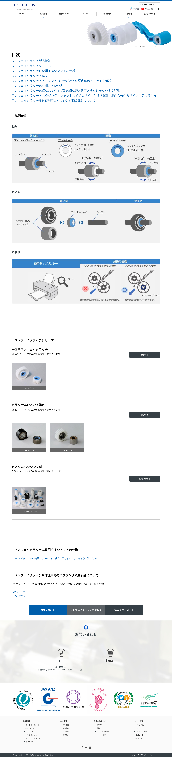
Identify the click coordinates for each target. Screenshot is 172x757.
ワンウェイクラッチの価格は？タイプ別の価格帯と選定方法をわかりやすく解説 (66, 90)
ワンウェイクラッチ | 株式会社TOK (24, 6)
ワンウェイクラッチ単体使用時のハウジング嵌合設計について (54, 100)
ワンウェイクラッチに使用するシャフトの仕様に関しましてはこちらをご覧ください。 (56, 558)
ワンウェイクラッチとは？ (30, 75)
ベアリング (29, 732)
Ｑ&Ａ (137, 728)
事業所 (65, 735)
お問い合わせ (149, 14)
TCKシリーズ (18, 592)
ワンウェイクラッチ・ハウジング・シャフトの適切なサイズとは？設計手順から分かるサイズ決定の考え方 (84, 95)
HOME (22, 14)
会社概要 (107, 14)
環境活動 (100, 728)
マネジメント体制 (103, 732)
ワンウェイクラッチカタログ (86, 610)
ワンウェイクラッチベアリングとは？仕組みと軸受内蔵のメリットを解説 (61, 80)
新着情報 (66, 728)
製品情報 (43, 14)
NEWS (85, 14)
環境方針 (100, 725)
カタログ (145, 355)
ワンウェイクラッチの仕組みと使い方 (37, 85)
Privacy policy (18, 755)
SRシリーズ (29, 728)
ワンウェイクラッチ (32, 738)
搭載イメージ (64, 14)
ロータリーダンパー (32, 725)
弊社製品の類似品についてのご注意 (39, 755)
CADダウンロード (124, 610)
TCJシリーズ (18, 595)
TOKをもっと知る (142, 732)
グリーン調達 (101, 735)
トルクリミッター (32, 735)
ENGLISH (139, 735)
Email (111, 660)
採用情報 (128, 14)
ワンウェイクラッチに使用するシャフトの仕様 (43, 70)
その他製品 (29, 742)
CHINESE (139, 738)
